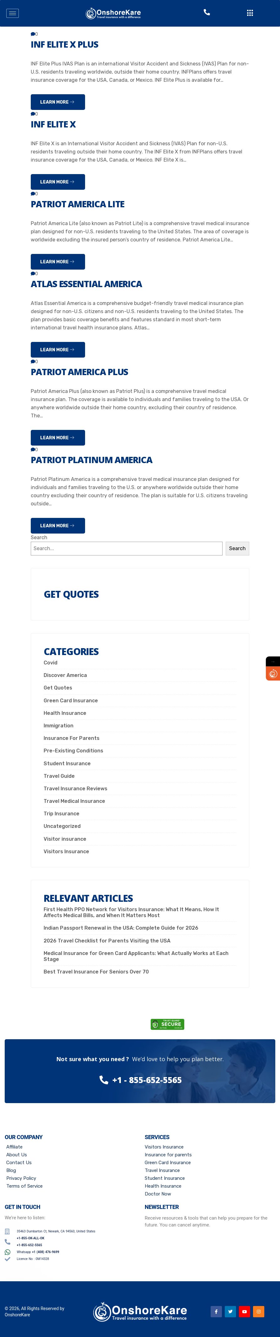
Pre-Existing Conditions (73, 751)
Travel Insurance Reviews (75, 789)
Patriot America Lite (82, 203)
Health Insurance (65, 713)
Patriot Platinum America (97, 459)
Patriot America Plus (84, 371)
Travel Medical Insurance (74, 801)
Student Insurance (67, 764)
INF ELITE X (55, 123)
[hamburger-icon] (12, 13)
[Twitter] (230, 1311)
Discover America (65, 675)
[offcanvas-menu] (250, 13)
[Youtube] (244, 1311)
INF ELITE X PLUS (67, 44)
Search (39, 537)
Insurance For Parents (72, 738)
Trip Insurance (61, 814)
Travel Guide (59, 776)
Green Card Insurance (71, 701)
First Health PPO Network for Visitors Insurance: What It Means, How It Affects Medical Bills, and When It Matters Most (131, 912)
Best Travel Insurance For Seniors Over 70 (96, 972)
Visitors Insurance (66, 851)
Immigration (58, 726)
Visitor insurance (65, 839)
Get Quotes (58, 688)
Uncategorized (62, 826)
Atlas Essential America (91, 283)
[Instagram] (258, 1311)
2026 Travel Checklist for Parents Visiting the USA (107, 941)
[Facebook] (216, 1311)
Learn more (57, 102)
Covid (50, 663)
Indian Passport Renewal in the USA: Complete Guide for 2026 (121, 928)
